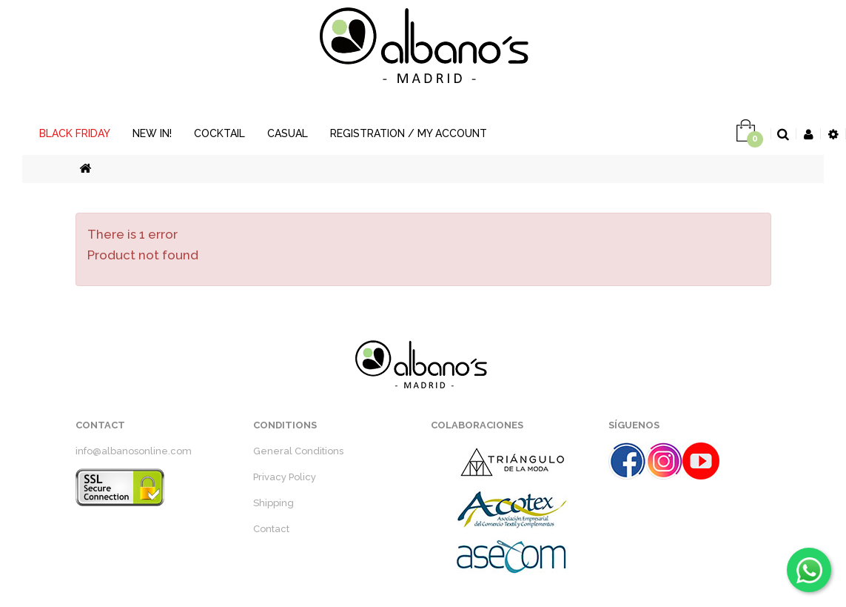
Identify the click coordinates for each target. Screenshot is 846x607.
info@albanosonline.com (133, 451)
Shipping (273, 502)
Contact (271, 528)
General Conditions (298, 451)
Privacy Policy (284, 476)
